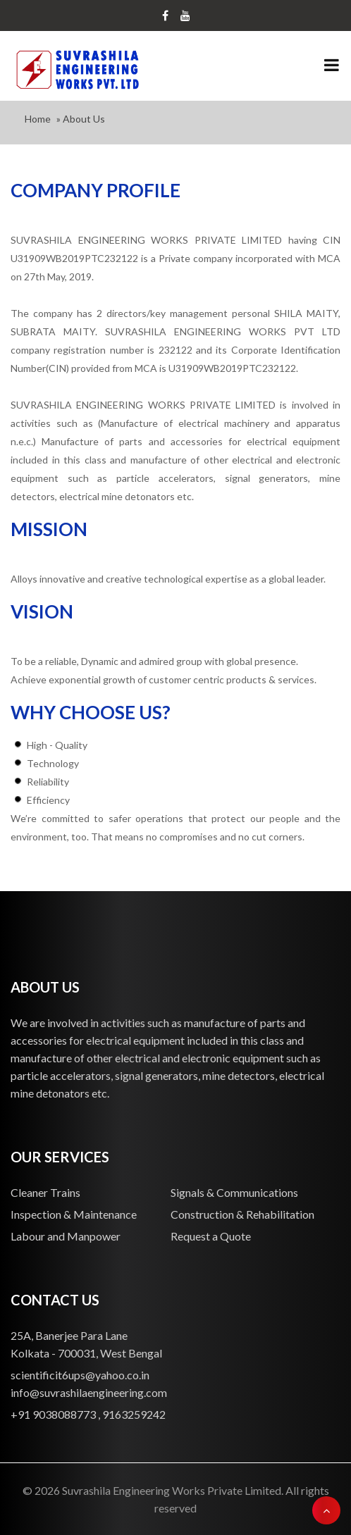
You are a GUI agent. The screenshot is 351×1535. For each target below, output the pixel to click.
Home (38, 119)
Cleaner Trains (45, 1192)
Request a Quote (211, 1236)
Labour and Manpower (66, 1236)
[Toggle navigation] (332, 66)
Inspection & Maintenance (74, 1214)
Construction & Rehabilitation (242, 1214)
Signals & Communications (234, 1192)
